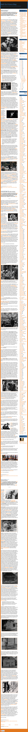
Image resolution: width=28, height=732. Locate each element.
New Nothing (21, 306)
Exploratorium (21, 190)
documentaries (3, 397)
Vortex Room (21, 421)
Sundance (21, 397)
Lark (20, 270)
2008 (21, 73)
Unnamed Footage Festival (23, 414)
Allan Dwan (21, 107)
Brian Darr (22, 441)
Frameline (21, 198)
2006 (21, 88)
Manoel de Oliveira (22, 284)
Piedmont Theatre (13, 704)
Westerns (21, 426)
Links (20, 275)
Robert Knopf (3, 600)
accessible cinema (22, 101)
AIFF (20, 103)
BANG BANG (21, 123)
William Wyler (3, 20)
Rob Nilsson (21, 347)
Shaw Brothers (22, 382)
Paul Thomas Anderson (23, 326)
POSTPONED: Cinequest (23, 13)
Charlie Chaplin (22, 150)
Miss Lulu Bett (21, 297)
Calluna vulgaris (14, 92)
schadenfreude (3, 714)
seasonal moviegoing (22, 358)
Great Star (21, 211)
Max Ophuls (21, 290)
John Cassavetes (22, 254)
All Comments (22, 56)
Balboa (20, 120)
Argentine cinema (22, 114)
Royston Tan (21, 354)
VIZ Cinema (21, 419)
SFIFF (20, 369)
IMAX (20, 227)
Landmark (21, 269)
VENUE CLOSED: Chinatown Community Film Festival (23, 21)
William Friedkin (22, 427)
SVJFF (20, 400)
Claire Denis (21, 162)
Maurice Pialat (21, 289)
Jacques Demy (22, 242)
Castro (11, 424)
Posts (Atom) (6, 726)
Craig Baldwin (21, 167)
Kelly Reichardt (22, 262)
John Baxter (14, 73)
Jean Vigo (21, 247)
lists (20, 276)
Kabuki (20, 261)
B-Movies (21, 119)
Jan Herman (9, 32)
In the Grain (21, 47)
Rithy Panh (21, 346)
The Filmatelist (21, 45)
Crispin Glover (21, 168)
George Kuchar (22, 207)
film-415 (21, 44)
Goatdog (4, 204)
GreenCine (21, 212)
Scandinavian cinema (22, 357)
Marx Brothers (21, 287)
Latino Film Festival (22, 271)
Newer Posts (2, 724)
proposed (2, 709)
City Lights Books (22, 161)
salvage (12, 187)
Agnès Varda (21, 102)
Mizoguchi (21, 298)
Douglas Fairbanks (22, 179)
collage (20, 164)
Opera (20, 316)
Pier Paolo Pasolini (22, 333)
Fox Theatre (21, 197)
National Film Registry (22, 304)
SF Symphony (21, 361)
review (13, 129)
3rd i (20, 97)
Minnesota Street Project (23, 295)
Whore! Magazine (9, 176)
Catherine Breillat (22, 144)
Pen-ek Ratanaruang (22, 328)
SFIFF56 (21, 372)
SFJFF (20, 376)
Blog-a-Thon (6, 159)
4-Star (20, 98)
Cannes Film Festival (14, 25)
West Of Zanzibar (22, 425)
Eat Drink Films (22, 181)
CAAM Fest (21, 139)
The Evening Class (22, 43)
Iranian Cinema (22, 241)
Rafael (20, 340)
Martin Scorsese (22, 286)
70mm (20, 99)
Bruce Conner (21, 135)
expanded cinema (22, 189)
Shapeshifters (21, 381)
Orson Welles (21, 318)
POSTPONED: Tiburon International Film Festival (23, 30)
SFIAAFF (21, 368)
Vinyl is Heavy (21, 418)
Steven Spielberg (22, 396)
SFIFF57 (21, 373)
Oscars (10, 475)
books (6, 187)
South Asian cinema (22, 392)
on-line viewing (22, 315)
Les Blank (21, 273)
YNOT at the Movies (22, 51)
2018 (21, 62)
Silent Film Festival (13, 475)
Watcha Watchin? (22, 50)
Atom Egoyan (21, 118)
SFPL (20, 380)
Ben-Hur (16, 286)
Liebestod (16, 124)
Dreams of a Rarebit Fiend (5, 547)
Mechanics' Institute (22, 291)
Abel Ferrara (21, 100)
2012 (21, 69)
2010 (21, 71)
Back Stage (6, 567)
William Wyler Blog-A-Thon (12, 203)
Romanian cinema (22, 352)
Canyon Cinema (22, 142)
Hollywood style (22, 219)
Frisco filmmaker (22, 204)
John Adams (21, 251)
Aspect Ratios (21, 117)
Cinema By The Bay (22, 158)
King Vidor (21, 265)
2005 (21, 89)
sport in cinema (22, 393)
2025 (21, 60)
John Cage (21, 253)
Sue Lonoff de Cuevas (4, 107)
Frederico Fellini (22, 202)
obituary (21, 312)
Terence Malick (22, 403)
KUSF (20, 267)
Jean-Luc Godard (22, 248)
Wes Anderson (21, 424)
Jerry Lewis (21, 249)
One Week (11, 567)
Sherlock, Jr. (3, 540)
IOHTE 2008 (21, 231)
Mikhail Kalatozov (22, 294)
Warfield (21, 422)
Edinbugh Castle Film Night (23, 182)
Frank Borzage (22, 200)
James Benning (22, 245)
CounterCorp (21, 166)
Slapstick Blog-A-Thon (8, 510)
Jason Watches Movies (23, 48)
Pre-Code (21, 335)
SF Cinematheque (22, 360)
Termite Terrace (22, 404)
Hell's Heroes (10, 417)
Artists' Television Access (8, 174)
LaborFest (21, 268)
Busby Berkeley (22, 137)
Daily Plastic (21, 170)
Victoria (21, 417)
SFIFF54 (21, 370)
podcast (21, 334)
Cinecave (21, 157)
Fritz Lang (21, 205)
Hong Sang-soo (22, 222)
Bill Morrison (21, 127)
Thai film (21, 405)
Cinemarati (21, 159)
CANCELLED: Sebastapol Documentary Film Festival (23, 27)
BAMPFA (21, 122)
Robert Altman (21, 349)
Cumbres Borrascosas (14, 66)
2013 (21, 68)
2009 (21, 72)
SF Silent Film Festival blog (23, 49)
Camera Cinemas (22, 140)
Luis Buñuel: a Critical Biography (8, 58)
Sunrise (21, 398)
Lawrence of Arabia (22, 272)
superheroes (21, 399)
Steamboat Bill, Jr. (13, 501)
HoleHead (21, 218)
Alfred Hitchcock (22, 106)
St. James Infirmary (13, 177)
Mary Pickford (21, 288)
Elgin (10, 133)
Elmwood (21, 184)
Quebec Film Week (22, 339)
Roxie (20, 353)
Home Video (21, 220)
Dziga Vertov (21, 180)
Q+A (20, 337)
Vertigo (3, 129)
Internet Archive (22, 229)
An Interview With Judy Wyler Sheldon (8, 191)
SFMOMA (21, 378)
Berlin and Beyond (22, 126)
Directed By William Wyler (9, 210)
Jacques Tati (21, 244)
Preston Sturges (22, 336)
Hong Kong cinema (22, 221)
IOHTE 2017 (21, 239)
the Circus (5, 699)
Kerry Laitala (21, 263)
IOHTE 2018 (21, 240)
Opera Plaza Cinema (22, 317)
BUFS (20, 136)
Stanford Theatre (2, 492)
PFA (20, 330)
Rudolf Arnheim (14, 675)
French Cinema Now (22, 203)
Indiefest (21, 228)
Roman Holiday (13, 285)
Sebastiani (21, 359)
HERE (16, 15)
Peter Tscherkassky (22, 329)
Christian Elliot (13, 500)
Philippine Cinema (22, 331)
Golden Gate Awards (22, 209)
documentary (21, 177)
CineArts (21, 156)
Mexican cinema (22, 292)
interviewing (7, 475)
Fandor (20, 191)
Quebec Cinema (22, 338)
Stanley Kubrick (22, 395)
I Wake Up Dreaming (22, 225)
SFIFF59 (21, 375)
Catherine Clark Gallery (23, 145)
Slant (12, 157)
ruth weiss (21, 355)
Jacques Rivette (22, 243)
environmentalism (22, 186)
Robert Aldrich (21, 348)
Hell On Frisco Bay (8, 4)
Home (9, 724)
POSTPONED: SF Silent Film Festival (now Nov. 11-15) (23, 36)
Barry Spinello (21, 124)
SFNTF (21, 379)
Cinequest (21, 160)
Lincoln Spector (8, 513)
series (8, 175)
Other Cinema (10, 178)
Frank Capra (21, 201)
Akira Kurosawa (22, 104)
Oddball (21, 313)
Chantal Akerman (22, 148)
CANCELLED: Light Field (23, 12)
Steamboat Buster (4, 480)
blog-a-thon (4, 187)
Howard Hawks (22, 224)
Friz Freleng (21, 206)
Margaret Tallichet (8, 206)
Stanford (4, 721)
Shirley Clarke (21, 383)
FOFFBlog (21, 46)
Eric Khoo (21, 187)
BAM (20, 121)
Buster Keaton (21, 138)
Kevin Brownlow (22, 264)
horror (20, 223)
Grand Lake (21, 210)
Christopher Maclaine (22, 155)
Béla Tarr (21, 125)
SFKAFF (21, 377)
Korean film (21, 266)
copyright (21, 165)
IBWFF (20, 226)
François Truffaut (22, 199)
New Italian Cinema (22, 305)
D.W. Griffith (21, 169)
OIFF (20, 314)
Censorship (21, 147)
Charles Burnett (22, 149)
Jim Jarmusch (21, 250)
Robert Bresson (22, 350)
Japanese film (21, 246)
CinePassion (8, 158)
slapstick (2, 721)
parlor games (21, 325)
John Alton (21, 252)
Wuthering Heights (4, 10)
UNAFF (21, 413)
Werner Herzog (22, 423)
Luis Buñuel (9, 20)
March (22, 87)
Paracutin (3, 79)
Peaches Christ (22, 327)
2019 (21, 61)
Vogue (20, 420)
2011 (21, 70)
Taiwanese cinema (22, 402)
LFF (20, 274)
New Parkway (21, 307)
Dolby (20, 178)
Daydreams (3, 587)
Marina (20, 285)
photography (21, 332)
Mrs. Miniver (3, 216)
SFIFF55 (21, 371)
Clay (20, 163)
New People (21, 308)
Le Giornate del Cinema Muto (7, 236)
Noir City (21, 311)
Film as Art (4, 676)
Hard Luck (16, 586)
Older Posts (16, 724)
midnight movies (22, 293)
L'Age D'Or (10, 119)
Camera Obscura (22, 141)
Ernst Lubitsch (21, 188)
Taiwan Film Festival (22, 401)
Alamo (20, 105)
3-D (20, 96)
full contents (13, 181)
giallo (20, 208)
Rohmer (21, 351)
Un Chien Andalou (5, 119)
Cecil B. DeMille (22, 146)
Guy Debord (2, 180)
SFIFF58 (21, 374)
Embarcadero (21, 185)
